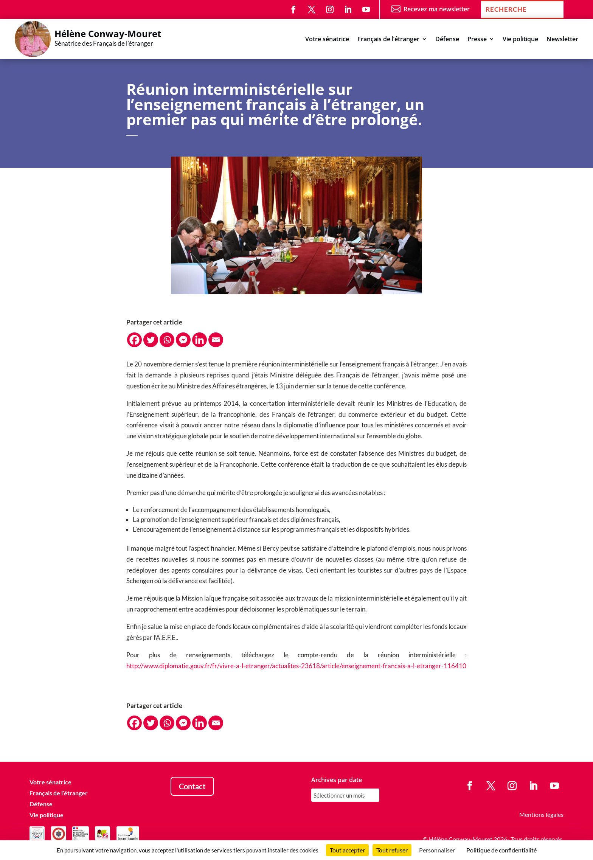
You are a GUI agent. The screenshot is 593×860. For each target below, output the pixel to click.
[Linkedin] (199, 339)
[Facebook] (134, 339)
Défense (447, 39)
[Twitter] (150, 339)
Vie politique (520, 39)
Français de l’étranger (388, 39)
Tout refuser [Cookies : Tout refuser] (392, 850)
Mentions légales (541, 814)
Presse (477, 39)
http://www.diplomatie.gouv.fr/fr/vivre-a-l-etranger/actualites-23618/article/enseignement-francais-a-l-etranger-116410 (296, 666)
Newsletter (562, 39)
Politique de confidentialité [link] (501, 850)
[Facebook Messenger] (183, 339)
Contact (192, 786)
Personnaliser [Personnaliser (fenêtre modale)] (437, 850)
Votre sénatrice (327, 39)
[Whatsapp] (167, 339)
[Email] (215, 339)
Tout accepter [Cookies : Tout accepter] (347, 850)
